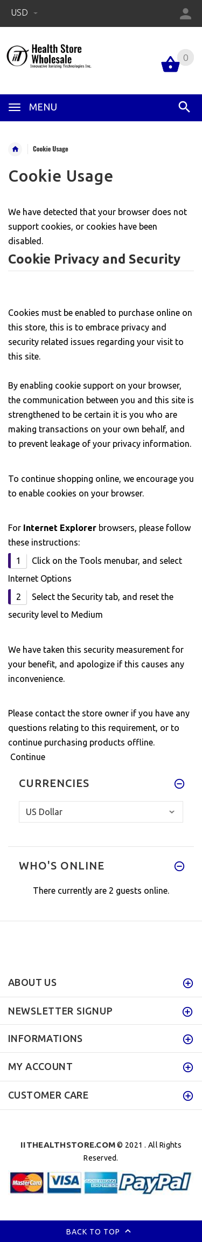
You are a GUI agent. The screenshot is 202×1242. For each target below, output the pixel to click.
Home (15, 149)
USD (24, 12)
